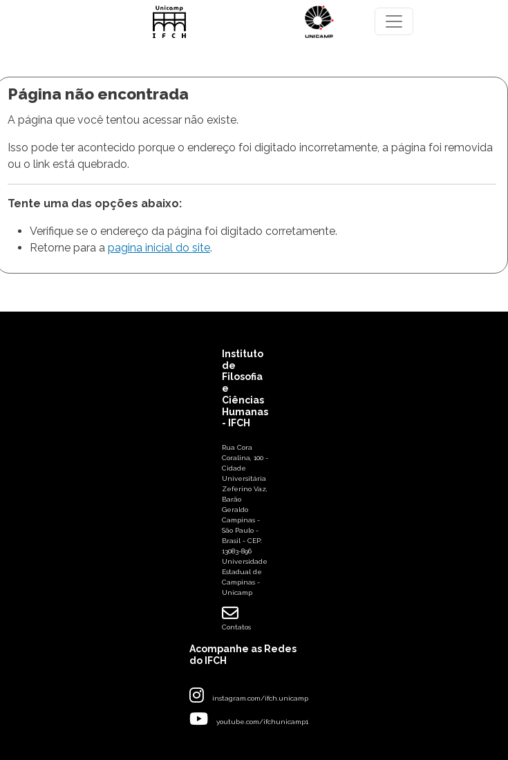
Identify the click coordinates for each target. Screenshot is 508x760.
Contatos (236, 618)
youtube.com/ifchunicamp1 (262, 721)
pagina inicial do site (159, 247)
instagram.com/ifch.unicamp (260, 698)
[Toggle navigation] (394, 21)
